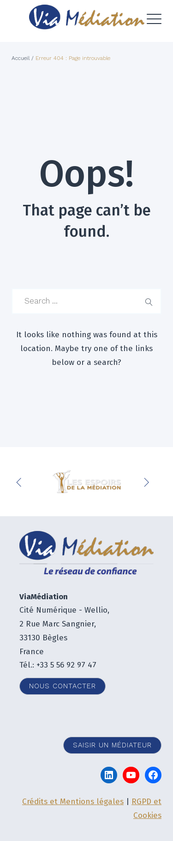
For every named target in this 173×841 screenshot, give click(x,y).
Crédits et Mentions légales (73, 801)
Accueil (21, 58)
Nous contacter (62, 686)
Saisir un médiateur (112, 745)
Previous (21, 481)
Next (147, 481)
